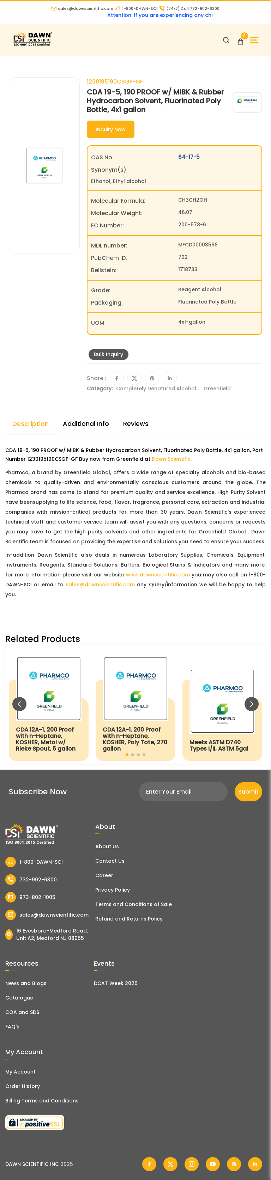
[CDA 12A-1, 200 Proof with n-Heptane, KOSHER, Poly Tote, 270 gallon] (135, 705)
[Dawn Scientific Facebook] (149, 1164)
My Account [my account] (20, 1071)
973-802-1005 (30, 897)
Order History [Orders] (22, 1086)
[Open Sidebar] (254, 40)
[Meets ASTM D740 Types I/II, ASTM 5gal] (222, 705)
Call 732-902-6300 (189, 8)
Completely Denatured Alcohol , (158, 388)
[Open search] (226, 40)
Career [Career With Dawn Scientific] (104, 875)
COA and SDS (22, 1012)
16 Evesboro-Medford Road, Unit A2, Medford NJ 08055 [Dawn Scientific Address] (46, 934)
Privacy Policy (112, 889)
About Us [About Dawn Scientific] (107, 846)
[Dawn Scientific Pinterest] (234, 1164)
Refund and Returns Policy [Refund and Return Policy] (129, 918)
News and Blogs (26, 983)
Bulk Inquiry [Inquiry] (108, 354)
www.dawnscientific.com (158, 574)
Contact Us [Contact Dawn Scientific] (110, 860)
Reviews (136, 423)
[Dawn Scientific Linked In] (255, 1164)
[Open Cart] (240, 40)
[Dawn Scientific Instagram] (192, 1164)
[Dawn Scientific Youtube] (213, 1164)
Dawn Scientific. (172, 459)
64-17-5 (189, 157)
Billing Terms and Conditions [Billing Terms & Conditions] (42, 1100)
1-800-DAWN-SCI (136, 8)
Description (30, 423)
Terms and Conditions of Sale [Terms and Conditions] (133, 904)
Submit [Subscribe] (248, 792)
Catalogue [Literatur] (19, 997)
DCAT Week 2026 (116, 983)
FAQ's (12, 1026)
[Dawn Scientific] (32, 45)
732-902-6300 (31, 879)
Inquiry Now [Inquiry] (111, 129)
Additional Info (86, 423)
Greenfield (217, 388)
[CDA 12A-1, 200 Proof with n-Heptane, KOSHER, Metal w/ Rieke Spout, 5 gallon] (49, 705)
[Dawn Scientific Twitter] (170, 1164)
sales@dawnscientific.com (82, 8)
